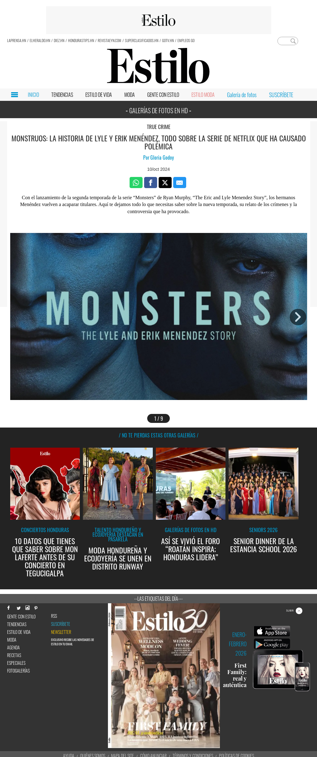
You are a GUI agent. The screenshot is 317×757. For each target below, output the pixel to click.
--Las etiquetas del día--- (158, 598)
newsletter (61, 632)
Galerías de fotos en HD (190, 530)
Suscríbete (60, 624)
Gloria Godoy (162, 157)
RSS (54, 615)
